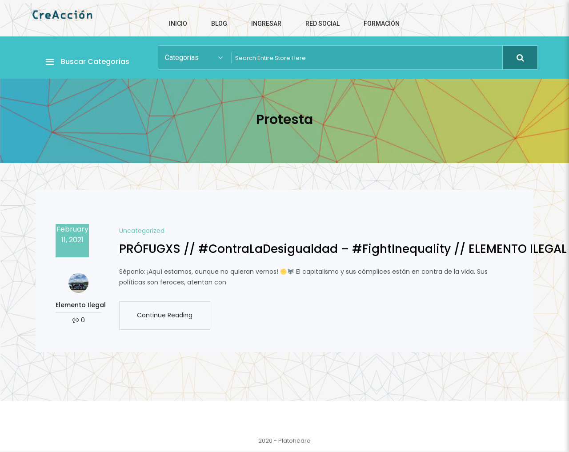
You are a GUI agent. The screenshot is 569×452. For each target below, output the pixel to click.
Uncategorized (141, 230)
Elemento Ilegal (78, 304)
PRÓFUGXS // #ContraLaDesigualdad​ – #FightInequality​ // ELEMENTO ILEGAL (343, 249)
